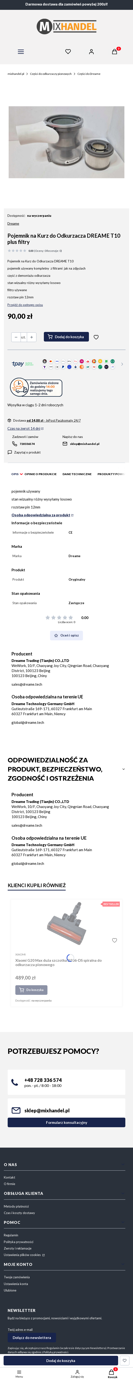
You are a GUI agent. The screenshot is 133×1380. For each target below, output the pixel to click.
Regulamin (11, 1235)
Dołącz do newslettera (32, 1337)
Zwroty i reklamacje (17, 1248)
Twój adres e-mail (20, 1330)
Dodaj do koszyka (69, 337)
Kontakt (9, 1177)
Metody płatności (16, 1206)
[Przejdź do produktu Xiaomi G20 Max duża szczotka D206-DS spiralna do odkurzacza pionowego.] (67, 924)
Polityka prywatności (18, 1242)
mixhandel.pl (16, 74)
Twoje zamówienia (17, 1277)
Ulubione (10, 1290)
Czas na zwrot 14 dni (23, 428)
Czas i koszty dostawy (19, 1213)
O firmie (9, 1184)
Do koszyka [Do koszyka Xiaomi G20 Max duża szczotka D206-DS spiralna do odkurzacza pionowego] (34, 990)
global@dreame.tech (28, 722)
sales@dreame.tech (27, 684)
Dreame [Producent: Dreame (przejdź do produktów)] (13, 223)
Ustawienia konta (16, 1284)
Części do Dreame (88, 74)
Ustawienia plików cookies (22, 1255)
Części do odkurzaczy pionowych (51, 74)
